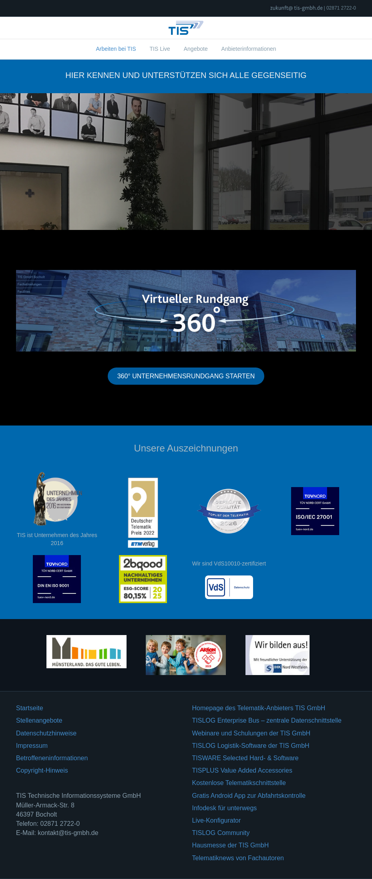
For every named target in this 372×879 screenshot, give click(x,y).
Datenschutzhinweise (46, 733)
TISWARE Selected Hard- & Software (245, 758)
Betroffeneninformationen (52, 758)
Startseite (29, 708)
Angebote (196, 49)
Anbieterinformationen (248, 49)
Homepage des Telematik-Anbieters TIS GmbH (259, 708)
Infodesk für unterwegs (224, 808)
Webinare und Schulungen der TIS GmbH (251, 733)
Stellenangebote (39, 720)
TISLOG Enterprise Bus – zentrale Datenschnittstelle (267, 720)
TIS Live (159, 49)
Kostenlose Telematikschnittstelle (239, 782)
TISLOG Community (221, 832)
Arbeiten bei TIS (116, 49)
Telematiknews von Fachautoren (238, 858)
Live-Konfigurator (216, 820)
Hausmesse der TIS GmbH (230, 845)
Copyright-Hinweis (42, 770)
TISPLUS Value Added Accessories (242, 770)
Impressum (32, 745)
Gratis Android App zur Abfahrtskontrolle (249, 795)
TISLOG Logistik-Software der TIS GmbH (251, 745)
